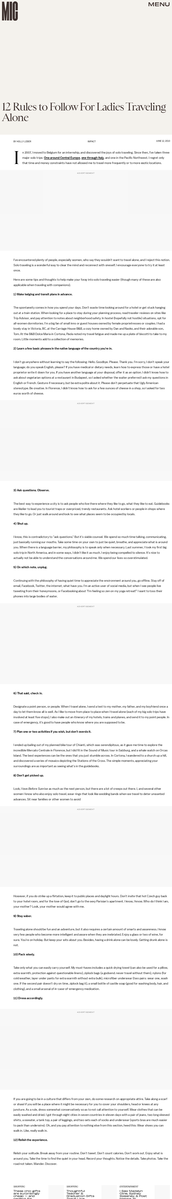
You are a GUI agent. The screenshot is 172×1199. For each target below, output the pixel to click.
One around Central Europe (62, 157)
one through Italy (92, 157)
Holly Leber (24, 141)
